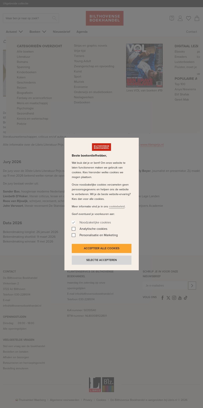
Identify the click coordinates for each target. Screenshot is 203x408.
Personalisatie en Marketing (98, 235)
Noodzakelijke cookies (95, 222)
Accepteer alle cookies (101, 248)
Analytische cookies (93, 228)
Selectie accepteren (101, 260)
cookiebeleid (117, 206)
